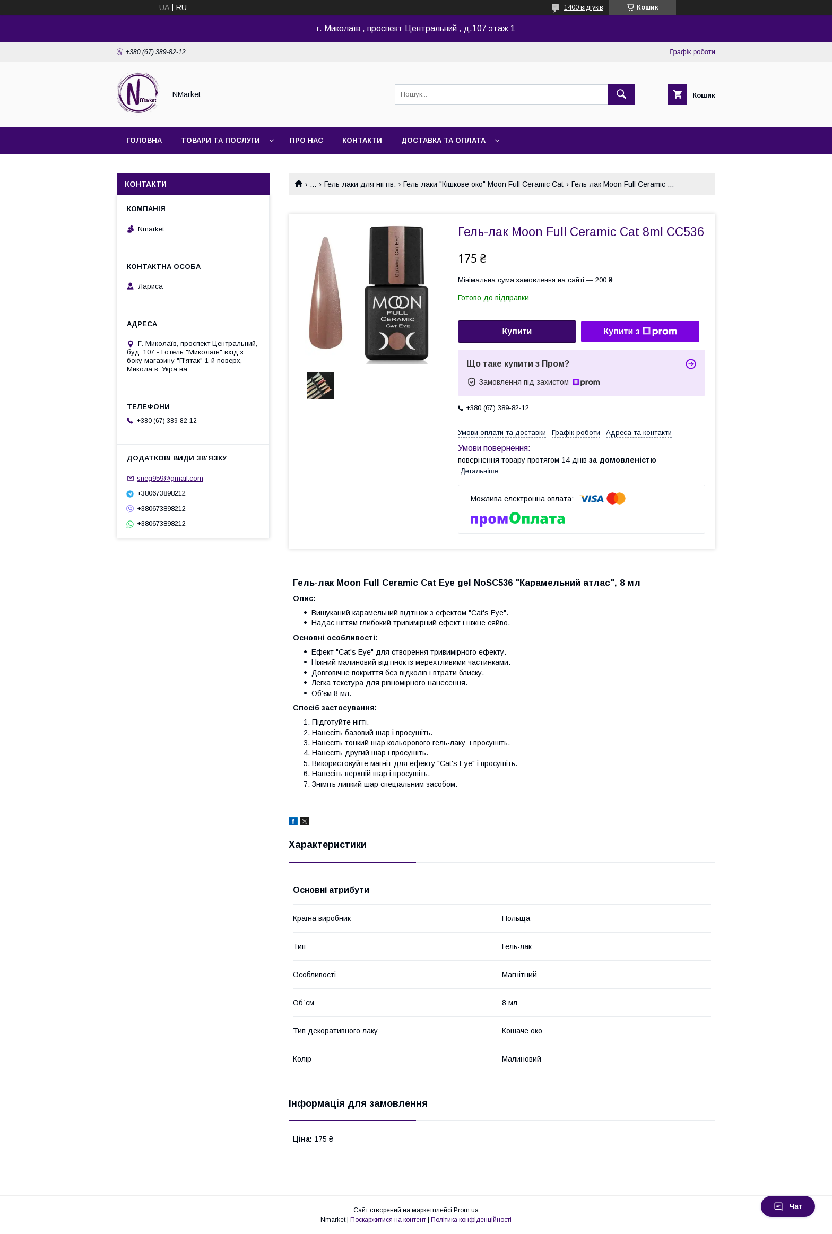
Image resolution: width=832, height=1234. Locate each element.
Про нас (306, 140)
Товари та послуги (220, 140)
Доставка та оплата (443, 140)
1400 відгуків (583, 7)
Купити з (640, 331)
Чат (788, 1206)
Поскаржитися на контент (388, 1219)
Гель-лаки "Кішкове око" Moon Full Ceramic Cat (483, 184)
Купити (517, 331)
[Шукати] (621, 94)
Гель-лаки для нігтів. (360, 184)
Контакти (362, 140)
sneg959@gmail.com (170, 478)
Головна (144, 140)
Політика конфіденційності (471, 1219)
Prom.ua (466, 1210)
